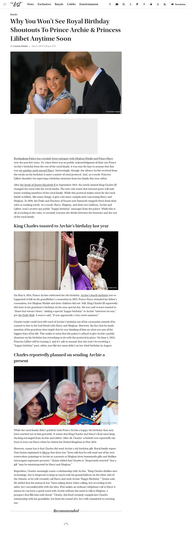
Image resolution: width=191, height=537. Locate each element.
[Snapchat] (151, 4)
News (30, 4)
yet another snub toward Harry (36, 170)
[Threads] (158, 4)
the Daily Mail (26, 315)
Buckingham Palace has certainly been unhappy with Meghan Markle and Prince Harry (63, 158)
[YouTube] (117, 4)
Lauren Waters (20, 46)
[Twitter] (130, 4)
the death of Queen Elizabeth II (37, 184)
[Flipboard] (137, 4)
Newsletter (178, 4)
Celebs (71, 4)
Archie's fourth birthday (94, 295)
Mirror (46, 452)
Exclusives (44, 4)
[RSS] (164, 4)
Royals (59, 4)
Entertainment (88, 4)
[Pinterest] (144, 4)
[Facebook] (110, 4)
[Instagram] (123, 4)
